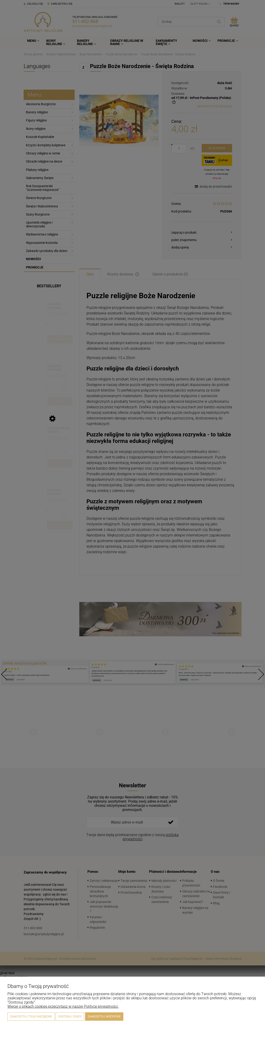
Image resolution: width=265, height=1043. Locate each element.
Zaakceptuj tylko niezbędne (31, 1016)
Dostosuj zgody (70, 1016)
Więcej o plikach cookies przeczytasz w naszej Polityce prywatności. (63, 1006)
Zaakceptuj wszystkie (104, 1016)
